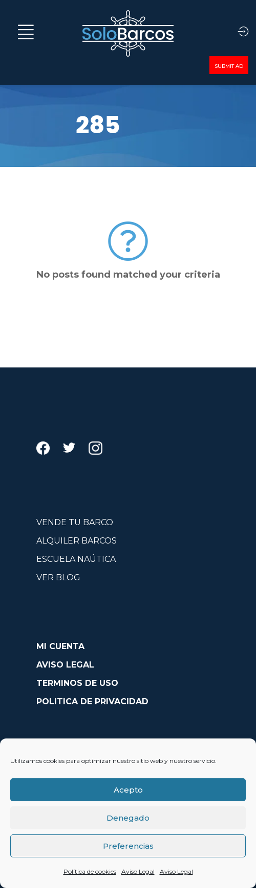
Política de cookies (89, 871)
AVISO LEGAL (65, 665)
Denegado (128, 818)
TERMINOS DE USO (77, 683)
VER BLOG (58, 577)
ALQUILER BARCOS (76, 541)
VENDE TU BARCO (74, 522)
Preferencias (128, 846)
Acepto (128, 790)
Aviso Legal (138, 871)
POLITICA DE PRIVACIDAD (92, 701)
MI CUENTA (60, 646)
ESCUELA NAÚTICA (76, 559)
